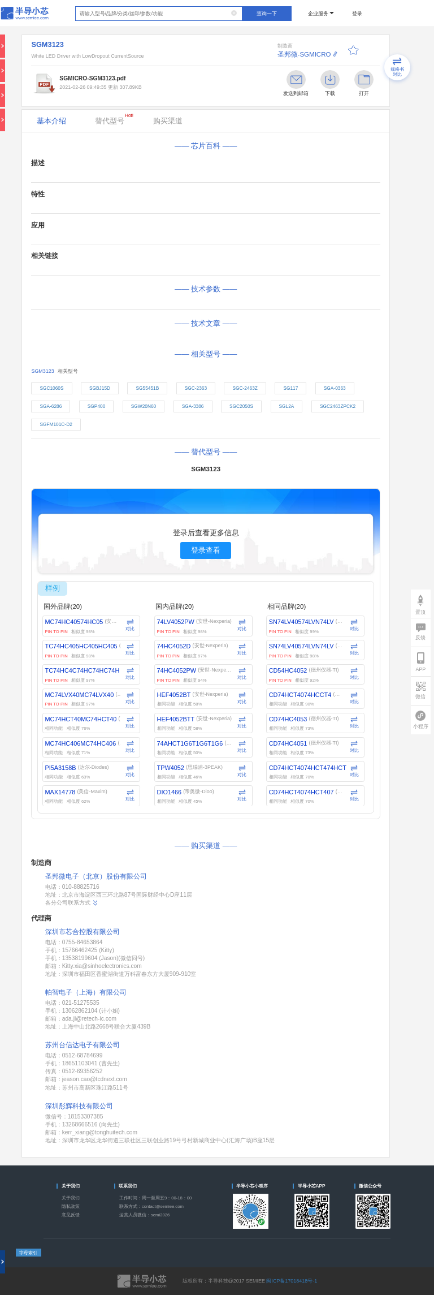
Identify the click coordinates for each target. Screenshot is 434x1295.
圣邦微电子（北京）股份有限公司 (96, 876)
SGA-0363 (335, 388)
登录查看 (205, 550)
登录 (357, 13)
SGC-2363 (196, 388)
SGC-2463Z (245, 388)
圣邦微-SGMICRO (304, 54)
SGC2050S (241, 406)
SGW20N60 (143, 406)
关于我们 (71, 1198)
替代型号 (114, 119)
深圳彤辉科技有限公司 (79, 1106)
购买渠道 (168, 121)
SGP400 (96, 406)
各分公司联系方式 (72, 903)
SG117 (290, 388)
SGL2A (286, 406)
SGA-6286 (51, 406)
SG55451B (147, 388)
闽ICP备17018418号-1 (291, 1281)
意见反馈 (71, 1214)
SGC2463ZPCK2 (337, 406)
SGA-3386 (193, 406)
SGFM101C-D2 (56, 424)
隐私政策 (71, 1206)
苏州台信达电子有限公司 (82, 1045)
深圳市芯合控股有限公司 (82, 931)
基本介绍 (51, 121)
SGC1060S (51, 388)
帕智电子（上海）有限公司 (86, 992)
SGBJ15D (99, 388)
